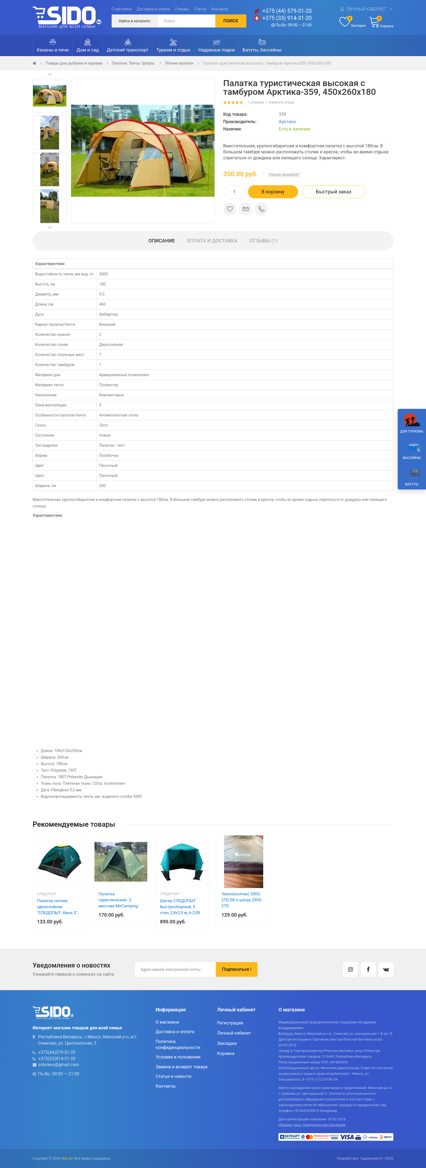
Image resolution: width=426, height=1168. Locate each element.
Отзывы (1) (263, 241)
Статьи (200, 9)
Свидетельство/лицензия (324, 1125)
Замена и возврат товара (181, 1066)
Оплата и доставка (212, 241)
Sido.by (67, 1158)
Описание (161, 241)
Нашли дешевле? (284, 174)
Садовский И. (371, 1158)
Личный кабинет (366, 9)
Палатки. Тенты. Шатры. (133, 63)
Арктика (287, 121)
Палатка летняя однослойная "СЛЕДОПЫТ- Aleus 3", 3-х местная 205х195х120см (57, 912)
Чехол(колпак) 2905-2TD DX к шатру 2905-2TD (241, 900)
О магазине (122, 9)
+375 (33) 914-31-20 (287, 18)
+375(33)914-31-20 (56, 1058)
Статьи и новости (173, 1076)
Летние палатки (179, 63)
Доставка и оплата (153, 9)
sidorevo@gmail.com (58, 1064)
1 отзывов (255, 102)
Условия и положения (178, 1057)
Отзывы (182, 9)
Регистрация (230, 1023)
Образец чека (289, 1125)
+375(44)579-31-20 (56, 1052)
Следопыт (47, 894)
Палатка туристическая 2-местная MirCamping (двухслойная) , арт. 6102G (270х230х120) (119, 906)
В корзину (273, 191)
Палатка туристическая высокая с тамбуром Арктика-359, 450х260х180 (267, 63)
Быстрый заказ (333, 191)
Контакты (220, 9)
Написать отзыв (281, 102)
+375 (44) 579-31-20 (287, 11)
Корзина (225, 1053)
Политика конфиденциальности (178, 1044)
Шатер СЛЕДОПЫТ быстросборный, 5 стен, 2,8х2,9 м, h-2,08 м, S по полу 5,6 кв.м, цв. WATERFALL (180, 912)
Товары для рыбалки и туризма (73, 63)
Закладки (227, 1043)
